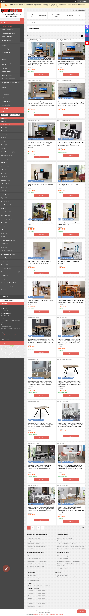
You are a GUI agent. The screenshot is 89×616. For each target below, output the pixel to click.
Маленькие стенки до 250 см (36, 543)
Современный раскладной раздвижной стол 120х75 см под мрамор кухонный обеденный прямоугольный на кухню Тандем (40, 383)
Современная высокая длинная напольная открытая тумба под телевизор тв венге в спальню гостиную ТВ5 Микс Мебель (71, 143)
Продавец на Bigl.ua (44, 612)
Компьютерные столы (34, 558)
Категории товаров (7, 26)
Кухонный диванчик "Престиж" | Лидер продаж (71, 549)
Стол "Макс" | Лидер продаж (36, 566)
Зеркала (4, 87)
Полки (4, 91)
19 (39, 528)
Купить (41, 74)
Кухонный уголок (7, 49)
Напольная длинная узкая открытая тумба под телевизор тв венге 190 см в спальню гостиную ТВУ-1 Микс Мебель (71, 103)
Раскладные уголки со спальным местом (69, 541)
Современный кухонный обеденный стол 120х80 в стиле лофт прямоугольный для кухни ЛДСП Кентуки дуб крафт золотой (41, 340)
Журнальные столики (8, 79)
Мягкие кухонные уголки (64, 538)
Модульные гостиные (34, 541)
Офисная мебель (7, 75)
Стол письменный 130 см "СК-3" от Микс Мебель (40, 185)
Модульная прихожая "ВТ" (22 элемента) (69, 561)
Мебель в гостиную (8, 29)
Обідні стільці (6, 101)
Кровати (4, 59)
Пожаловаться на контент (39, 614)
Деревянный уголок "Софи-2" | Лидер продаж (70, 546)
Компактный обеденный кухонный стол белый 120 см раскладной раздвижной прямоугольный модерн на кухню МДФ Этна (70, 467)
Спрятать (5, 296)
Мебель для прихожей (8, 33)
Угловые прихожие (62, 558)
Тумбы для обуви (62, 568)
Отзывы (70, 15)
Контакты (42, 15)
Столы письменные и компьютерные (8, 41)
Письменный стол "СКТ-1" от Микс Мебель (68, 262)
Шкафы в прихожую (63, 556)
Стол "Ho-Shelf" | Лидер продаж (37, 561)
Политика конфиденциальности (55, 614)
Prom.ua (52, 611)
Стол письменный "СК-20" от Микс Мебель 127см (68, 185)
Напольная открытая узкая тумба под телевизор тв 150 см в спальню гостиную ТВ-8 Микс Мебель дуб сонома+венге (41, 63)
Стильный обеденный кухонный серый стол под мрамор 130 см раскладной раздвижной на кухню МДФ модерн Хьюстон (40, 467)
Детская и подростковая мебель (9, 63)
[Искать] (22, 19)
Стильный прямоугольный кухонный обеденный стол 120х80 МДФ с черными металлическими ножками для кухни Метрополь (40, 425)
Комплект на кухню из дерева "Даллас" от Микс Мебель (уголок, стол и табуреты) (71, 301)
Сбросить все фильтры (7, 300)
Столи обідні (5, 94)
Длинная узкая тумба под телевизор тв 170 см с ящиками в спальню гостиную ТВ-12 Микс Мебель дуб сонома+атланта (41, 103)
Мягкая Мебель (6, 71)
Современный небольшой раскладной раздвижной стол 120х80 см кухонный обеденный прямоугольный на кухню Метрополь (69, 383)
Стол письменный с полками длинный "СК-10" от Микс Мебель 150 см (39, 262)
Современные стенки (34, 538)
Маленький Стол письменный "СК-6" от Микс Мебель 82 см (70, 223)
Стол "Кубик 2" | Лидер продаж (37, 564)
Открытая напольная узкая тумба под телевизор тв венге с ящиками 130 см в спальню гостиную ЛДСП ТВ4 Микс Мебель (40, 144)
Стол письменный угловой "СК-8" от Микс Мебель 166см (41, 301)
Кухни (4, 45)
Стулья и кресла (7, 56)
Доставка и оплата (56, 15)
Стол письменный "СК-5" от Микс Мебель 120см (41, 223)
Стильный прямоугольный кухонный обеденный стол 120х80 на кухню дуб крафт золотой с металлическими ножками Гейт (69, 341)
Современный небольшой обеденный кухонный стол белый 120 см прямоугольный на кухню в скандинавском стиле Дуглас (71, 509)
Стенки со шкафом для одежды (37, 546)
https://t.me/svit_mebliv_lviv (8, 335)
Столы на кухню (7, 52)
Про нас (32, 15)
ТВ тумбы (30, 549)
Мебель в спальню (7, 36)
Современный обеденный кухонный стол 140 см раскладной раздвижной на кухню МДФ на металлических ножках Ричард (70, 424)
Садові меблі (6, 105)
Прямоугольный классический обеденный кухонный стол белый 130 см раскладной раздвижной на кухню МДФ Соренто (41, 508)
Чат (81, 611)
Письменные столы (33, 556)
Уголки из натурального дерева (66, 543)
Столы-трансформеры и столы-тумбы (11, 83)
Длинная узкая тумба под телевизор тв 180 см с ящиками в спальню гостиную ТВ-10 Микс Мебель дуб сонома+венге (70, 63)
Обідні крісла (6, 98)
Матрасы (5, 68)
